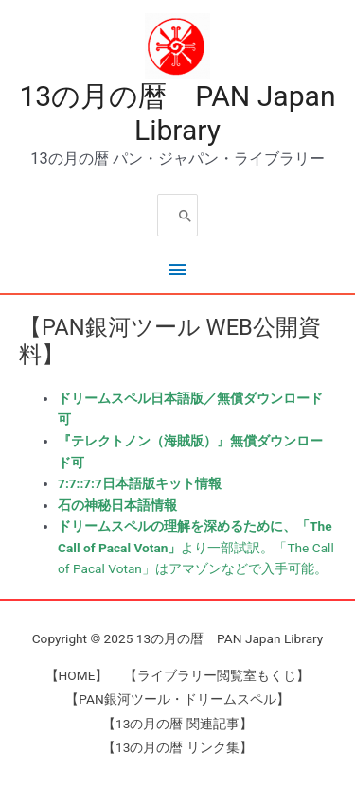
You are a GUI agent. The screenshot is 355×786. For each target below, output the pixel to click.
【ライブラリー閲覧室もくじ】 (217, 675)
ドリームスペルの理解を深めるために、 (177, 525)
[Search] (185, 215)
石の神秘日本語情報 (117, 505)
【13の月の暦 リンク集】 (177, 747)
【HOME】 (77, 675)
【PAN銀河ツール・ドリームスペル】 (177, 699)
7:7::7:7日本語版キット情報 (140, 483)
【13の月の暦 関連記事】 (177, 723)
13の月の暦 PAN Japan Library (177, 113)
